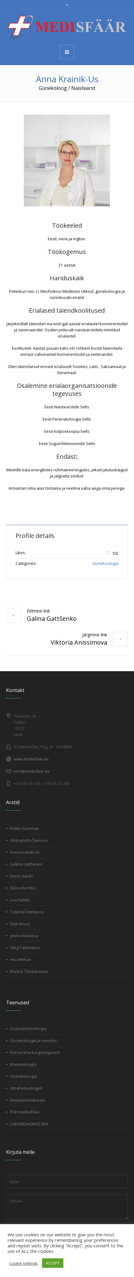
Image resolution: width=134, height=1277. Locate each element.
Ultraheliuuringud (26, 1088)
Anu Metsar (20, 959)
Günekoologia (105, 563)
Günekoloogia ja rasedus (33, 1040)
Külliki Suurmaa (24, 828)
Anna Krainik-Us (25, 852)
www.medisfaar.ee (31, 759)
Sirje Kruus (20, 923)
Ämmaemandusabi (27, 1100)
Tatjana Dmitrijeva (27, 912)
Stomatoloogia (23, 1076)
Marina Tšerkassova (29, 971)
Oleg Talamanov (25, 947)
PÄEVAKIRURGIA (24, 1112)
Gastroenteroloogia (28, 1028)
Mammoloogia (23, 1064)
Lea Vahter (20, 900)
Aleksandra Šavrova (29, 840)
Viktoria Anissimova (79, 642)
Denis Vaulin (21, 876)
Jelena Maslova (24, 935)
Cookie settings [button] (23, 1263)
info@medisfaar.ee (32, 771)
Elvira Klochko (23, 888)
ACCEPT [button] (53, 1263)
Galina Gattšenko (52, 618)
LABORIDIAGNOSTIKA (29, 1124)
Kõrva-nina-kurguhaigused (35, 1052)
